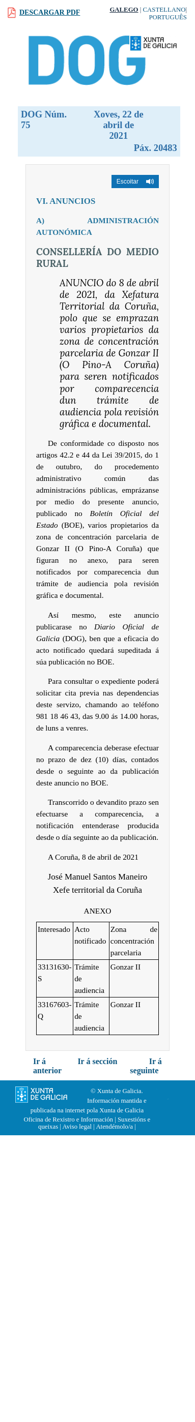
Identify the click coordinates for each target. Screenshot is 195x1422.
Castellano (164, 9)
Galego (123, 9)
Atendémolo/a (114, 1126)
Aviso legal (77, 1126)
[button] (135, 181)
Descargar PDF (49, 12)
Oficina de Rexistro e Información (68, 1119)
